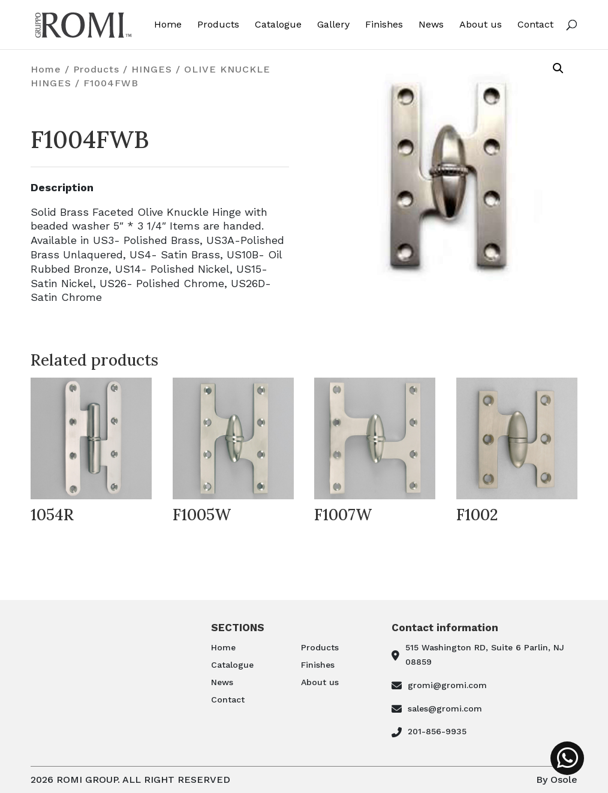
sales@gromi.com (445, 708)
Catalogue (278, 25)
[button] (558, 68)
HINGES (151, 69)
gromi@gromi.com (447, 685)
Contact (535, 25)
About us (480, 25)
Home (168, 25)
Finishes (384, 25)
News (431, 25)
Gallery (333, 25)
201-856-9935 (437, 731)
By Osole (556, 779)
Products (218, 25)
